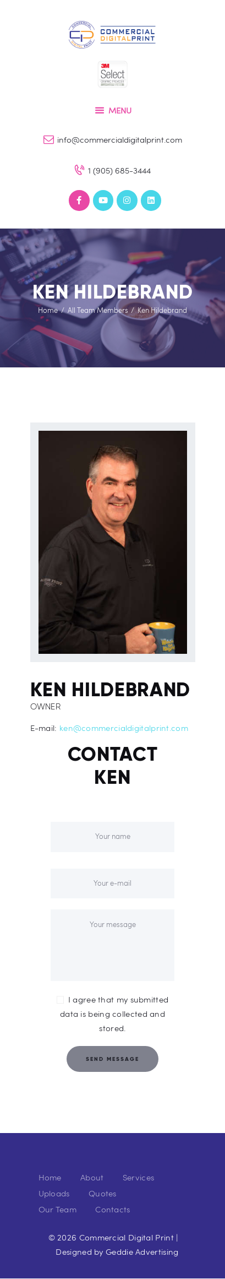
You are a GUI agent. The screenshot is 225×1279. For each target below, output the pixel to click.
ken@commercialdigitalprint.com (123, 727)
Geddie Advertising (142, 1251)
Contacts (112, 1209)
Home (48, 310)
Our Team (57, 1209)
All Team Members (98, 310)
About (92, 1177)
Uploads (54, 1193)
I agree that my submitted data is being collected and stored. (114, 1013)
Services (138, 1177)
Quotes (103, 1193)
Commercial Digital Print (126, 1237)
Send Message (112, 1059)
